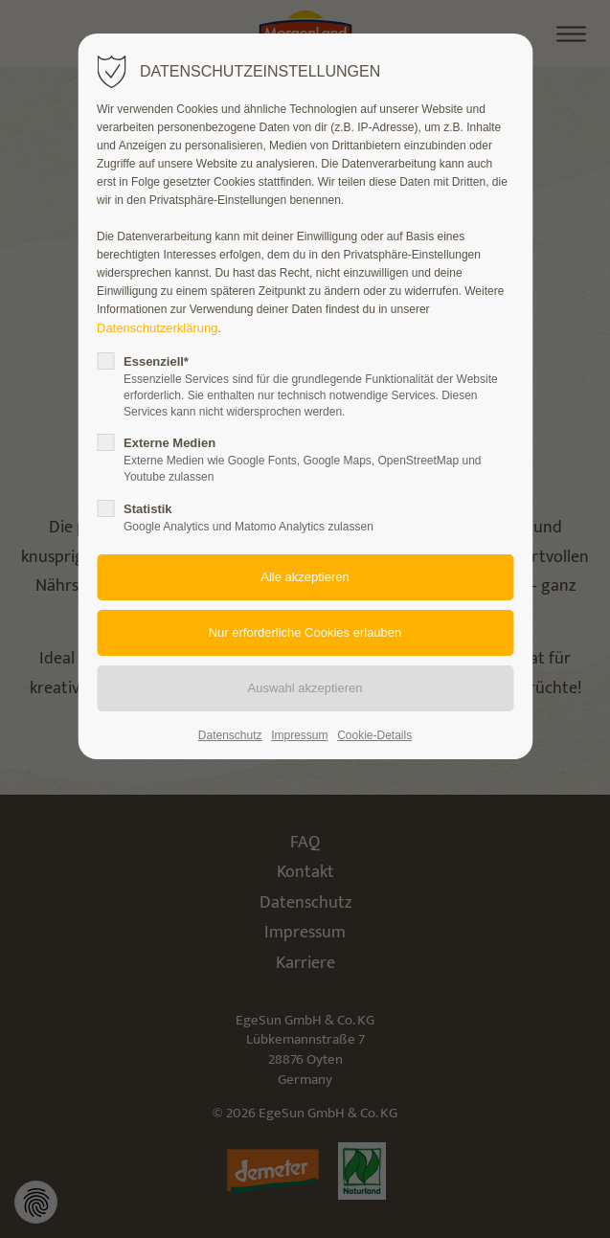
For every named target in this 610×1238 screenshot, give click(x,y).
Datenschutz (230, 735)
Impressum (299, 735)
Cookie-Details (374, 735)
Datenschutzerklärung (157, 328)
